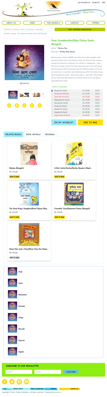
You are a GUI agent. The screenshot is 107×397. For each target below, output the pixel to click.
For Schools (53, 22)
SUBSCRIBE (71, 372)
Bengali (13, 34)
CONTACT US (74, 389)
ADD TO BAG (90, 122)
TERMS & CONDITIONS (36, 389)
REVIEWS (49, 134)
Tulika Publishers (22, 392)
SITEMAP (53, 389)
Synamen (57, 392)
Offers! (95, 22)
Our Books (7, 34)
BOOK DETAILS (33, 134)
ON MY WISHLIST (63, 122)
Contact (75, 22)
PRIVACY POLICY (18, 389)
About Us (11, 22)
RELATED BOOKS (13, 134)
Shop (32, 22)
